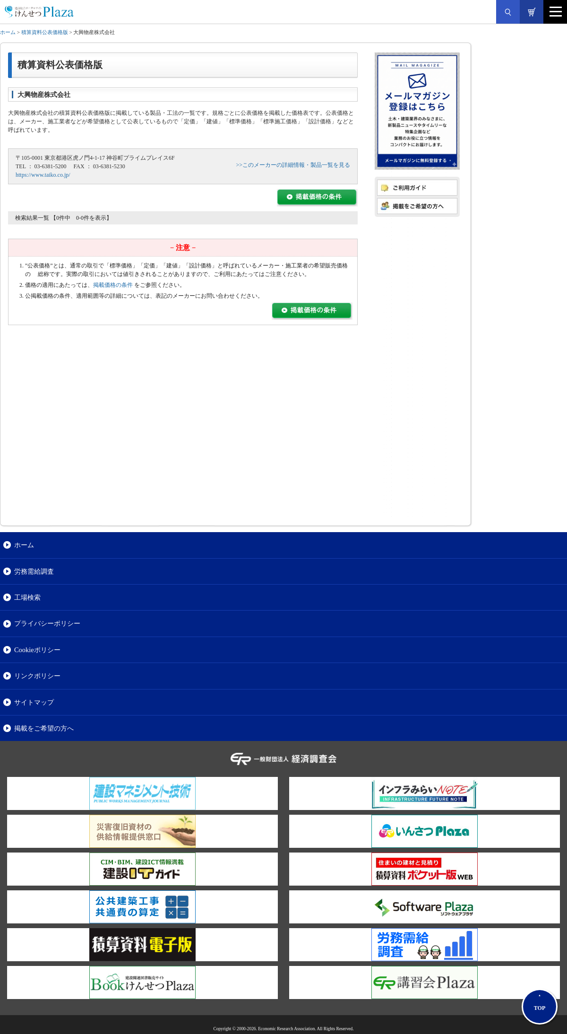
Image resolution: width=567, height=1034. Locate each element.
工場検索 (27, 597)
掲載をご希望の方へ (44, 728)
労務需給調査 (34, 571)
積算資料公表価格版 (44, 32)
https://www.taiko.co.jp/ (43, 175)
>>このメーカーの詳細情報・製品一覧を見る (293, 165)
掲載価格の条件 (113, 285)
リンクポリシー (37, 676)
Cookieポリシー (37, 650)
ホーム (8, 32)
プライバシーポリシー (47, 623)
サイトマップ (34, 702)
